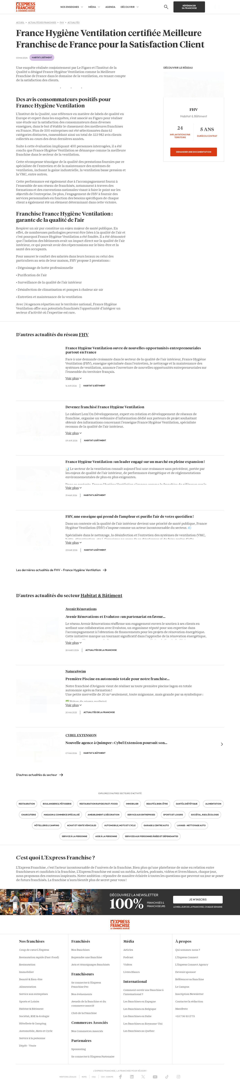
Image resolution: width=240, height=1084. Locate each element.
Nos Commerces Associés (87, 1031)
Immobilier (26, 972)
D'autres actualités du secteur (36, 775)
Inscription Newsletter (189, 994)
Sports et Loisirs (29, 1001)
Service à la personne (32, 1038)
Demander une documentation (193, 152)
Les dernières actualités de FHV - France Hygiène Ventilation (58, 570)
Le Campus (182, 987)
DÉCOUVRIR (128, 7)
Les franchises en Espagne (139, 1001)
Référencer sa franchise (189, 6)
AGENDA (110, 6)
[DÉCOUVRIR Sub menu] (137, 7)
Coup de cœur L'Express (34, 950)
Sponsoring (78, 1049)
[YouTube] (155, 1077)
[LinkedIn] (132, 1077)
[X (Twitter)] (143, 1077)
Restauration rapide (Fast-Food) (39, 957)
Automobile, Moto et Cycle (36, 1031)
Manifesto (181, 1009)
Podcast (128, 957)
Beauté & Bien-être (30, 979)
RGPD (84, 1077)
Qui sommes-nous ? (187, 950)
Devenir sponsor (185, 972)
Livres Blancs (131, 972)
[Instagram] (178, 1077)
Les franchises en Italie (137, 1016)
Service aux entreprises (33, 994)
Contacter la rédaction (189, 1001)
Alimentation (27, 987)
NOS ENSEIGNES (69, 7)
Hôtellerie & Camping (32, 1023)
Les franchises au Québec (139, 1031)
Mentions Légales (67, 1077)
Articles (128, 950)
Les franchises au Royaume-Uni (143, 1024)
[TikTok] (167, 1077)
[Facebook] (120, 1077)
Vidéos (127, 965)
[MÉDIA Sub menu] (99, 7)
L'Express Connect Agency (191, 965)
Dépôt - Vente (27, 1046)
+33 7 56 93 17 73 (185, 1016)
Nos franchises (80, 950)
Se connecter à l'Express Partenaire (92, 1057)
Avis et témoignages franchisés (90, 965)
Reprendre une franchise (86, 957)
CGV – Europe (107, 1077)
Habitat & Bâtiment (42, 57)
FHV (194, 110)
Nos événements (81, 994)
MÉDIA (92, 7)
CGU (94, 1077)
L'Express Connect (186, 957)
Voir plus (74, 378)
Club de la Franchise (84, 1013)
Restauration (27, 965)
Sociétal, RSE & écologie (34, 1016)
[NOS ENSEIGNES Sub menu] (82, 7)
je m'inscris (198, 899)
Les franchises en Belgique (139, 1009)
